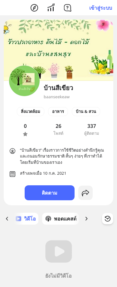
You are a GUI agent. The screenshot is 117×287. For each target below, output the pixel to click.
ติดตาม (49, 192)
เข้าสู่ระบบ (100, 7)
